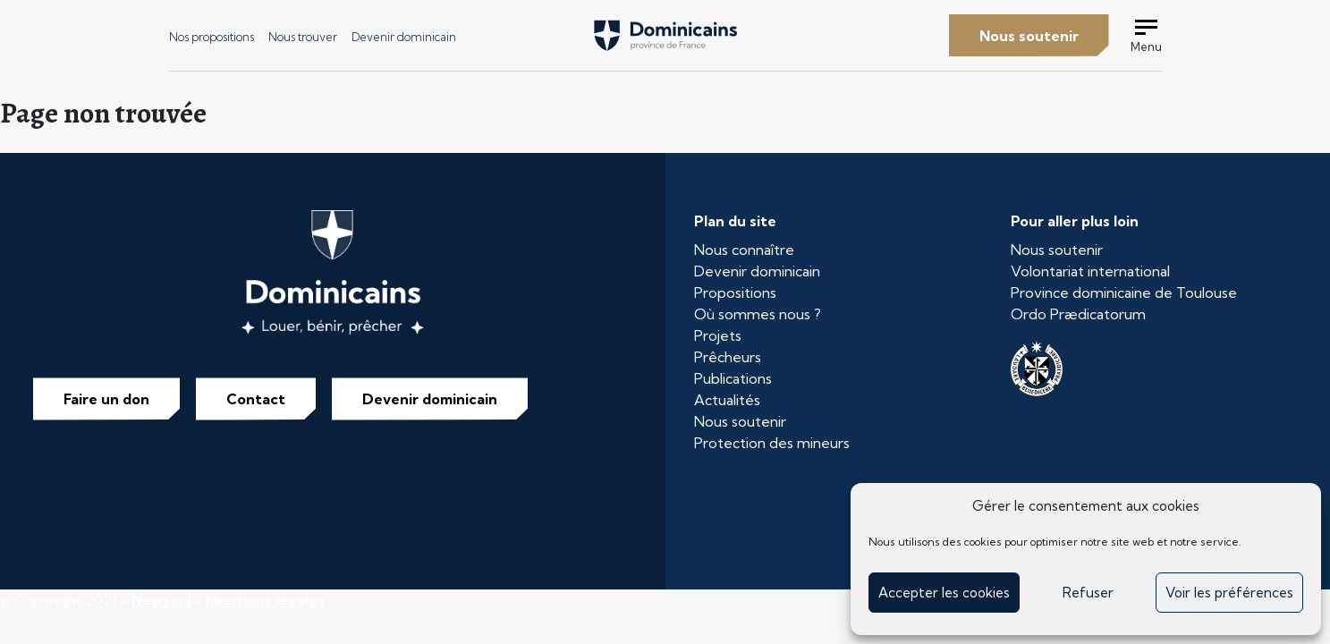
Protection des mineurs (772, 443)
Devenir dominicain (404, 37)
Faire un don (106, 399)
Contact (255, 399)
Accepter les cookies (944, 592)
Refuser (1088, 592)
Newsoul (161, 600)
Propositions (735, 292)
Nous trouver (302, 37)
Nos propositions (211, 37)
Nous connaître (744, 249)
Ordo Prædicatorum (1078, 314)
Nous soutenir (1029, 36)
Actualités (727, 400)
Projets (717, 335)
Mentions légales (265, 600)
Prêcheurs (727, 357)
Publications (733, 378)
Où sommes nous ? (757, 314)
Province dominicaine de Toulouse (1124, 292)
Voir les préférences (1229, 592)
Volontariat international (1090, 271)
